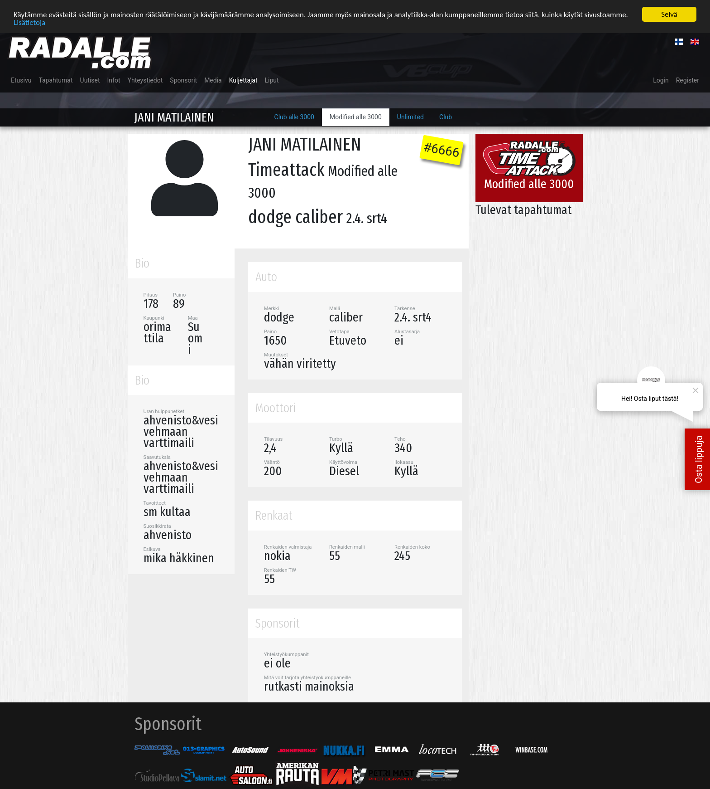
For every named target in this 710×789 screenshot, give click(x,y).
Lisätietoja (29, 21)
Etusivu (21, 79)
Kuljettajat (243, 79)
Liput (272, 79)
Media (213, 79)
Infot (113, 79)
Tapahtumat (55, 79)
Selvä (669, 14)
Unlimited (410, 116)
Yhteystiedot (145, 79)
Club (445, 116)
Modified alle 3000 (356, 116)
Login (661, 79)
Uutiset (90, 79)
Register (687, 79)
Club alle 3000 (294, 116)
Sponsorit (183, 79)
